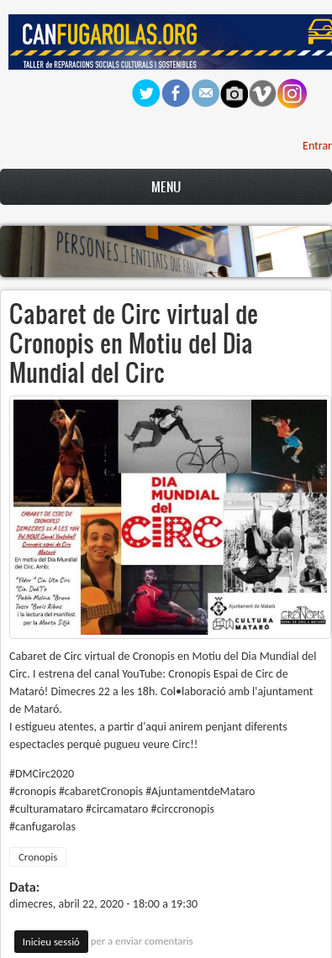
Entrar (317, 146)
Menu (166, 186)
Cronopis (37, 857)
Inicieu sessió (51, 941)
